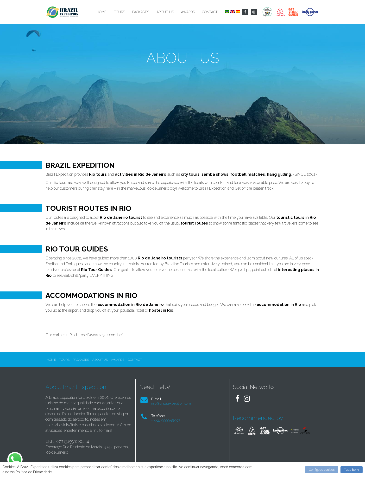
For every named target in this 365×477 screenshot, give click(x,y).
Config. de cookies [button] (321, 469)
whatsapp (14, 454)
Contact (210, 12)
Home (102, 12)
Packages (140, 12)
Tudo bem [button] (351, 469)
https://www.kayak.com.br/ (99, 335)
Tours (119, 12)
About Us (165, 12)
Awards (188, 12)
